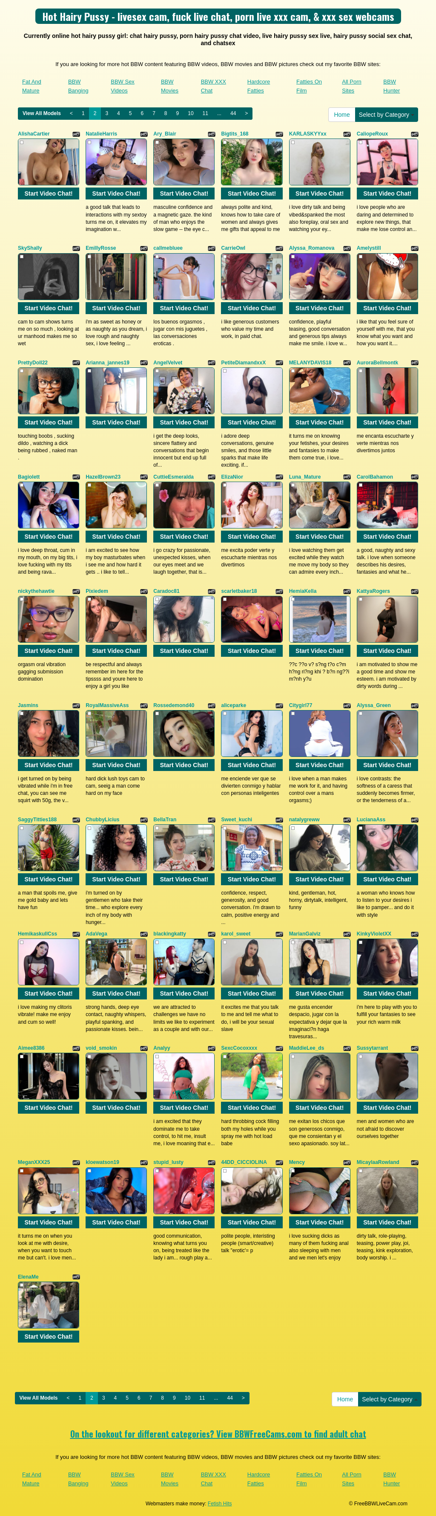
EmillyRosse (101, 248)
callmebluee (168, 248)
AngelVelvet (167, 363)
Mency (297, 1162)
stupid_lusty (168, 1162)
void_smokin (101, 1048)
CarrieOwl (233, 248)
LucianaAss (371, 820)
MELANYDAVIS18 (310, 363)
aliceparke (233, 705)
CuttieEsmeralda (173, 477)
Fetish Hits (220, 1504)
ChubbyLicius (102, 820)
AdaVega (96, 934)
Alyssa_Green (374, 705)
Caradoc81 (166, 591)
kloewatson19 (102, 1162)
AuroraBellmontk (377, 363)
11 (205, 113)
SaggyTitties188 (37, 820)
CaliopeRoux (372, 134)
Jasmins (28, 705)
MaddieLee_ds (306, 1048)
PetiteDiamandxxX (243, 363)
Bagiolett (29, 477)
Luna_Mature (305, 477)
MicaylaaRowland (378, 1162)
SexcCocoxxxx (239, 1048)
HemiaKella (303, 591)
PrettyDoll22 (33, 363)
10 (190, 113)
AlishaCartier (34, 134)
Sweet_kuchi (236, 820)
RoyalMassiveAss (107, 705)
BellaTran (164, 820)
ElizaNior (232, 477)
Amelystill (369, 248)
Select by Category (386, 114)
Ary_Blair (164, 134)
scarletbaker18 (239, 591)
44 (233, 113)
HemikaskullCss (37, 934)
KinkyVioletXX (374, 934)
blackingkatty (169, 934)
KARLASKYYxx (308, 134)
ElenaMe (28, 1277)
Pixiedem (97, 591)
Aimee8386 (31, 1048)
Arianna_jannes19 (107, 363)
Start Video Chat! (48, 193)
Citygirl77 (301, 705)
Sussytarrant (372, 1048)
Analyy (161, 1048)
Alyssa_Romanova (312, 248)
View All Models (42, 113)
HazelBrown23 (103, 477)
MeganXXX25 (34, 1162)
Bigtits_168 (234, 134)
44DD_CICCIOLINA (244, 1162)
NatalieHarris (101, 134)
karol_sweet (235, 934)
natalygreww (304, 820)
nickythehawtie (36, 591)
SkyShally (30, 248)
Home (342, 114)
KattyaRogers (373, 591)
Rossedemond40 (173, 705)
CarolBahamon (375, 477)
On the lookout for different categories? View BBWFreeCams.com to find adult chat (218, 1433)
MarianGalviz (305, 934)
